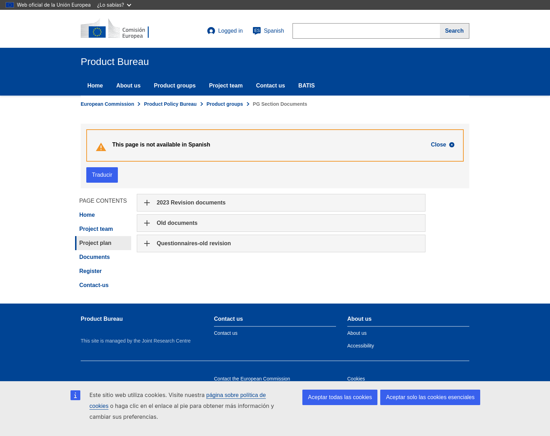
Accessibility (360, 346)
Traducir (102, 175)
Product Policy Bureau (170, 104)
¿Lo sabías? (114, 5)
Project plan (95, 243)
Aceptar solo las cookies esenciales (430, 397)
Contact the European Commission (252, 379)
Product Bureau (102, 319)
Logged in (225, 31)
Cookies (356, 379)
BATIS (307, 86)
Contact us (270, 86)
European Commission (107, 104)
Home (95, 86)
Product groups (175, 86)
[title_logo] (123, 28)
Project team (226, 86)
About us (128, 86)
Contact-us (94, 285)
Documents (94, 257)
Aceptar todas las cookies (340, 397)
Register (90, 271)
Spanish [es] (268, 31)
